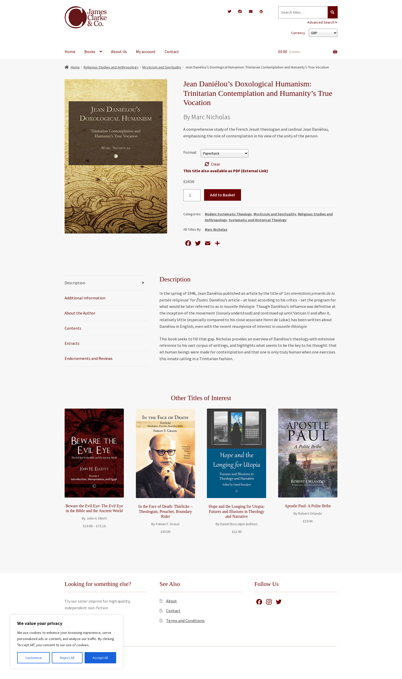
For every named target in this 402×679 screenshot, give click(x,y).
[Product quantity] (192, 195)
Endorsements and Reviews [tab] (89, 358)
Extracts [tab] (72, 343)
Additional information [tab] (85, 297)
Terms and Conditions (185, 620)
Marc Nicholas (216, 229)
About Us (119, 51)
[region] (66, 642)
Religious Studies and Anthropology (111, 67)
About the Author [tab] (80, 313)
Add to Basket (222, 194)
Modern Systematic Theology (228, 214)
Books (89, 51)
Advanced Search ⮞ (322, 22)
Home (70, 51)
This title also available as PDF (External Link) (225, 170)
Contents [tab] (73, 328)
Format (190, 152)
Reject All (67, 657)
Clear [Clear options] (215, 164)
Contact (172, 51)
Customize (33, 657)
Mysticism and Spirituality (161, 67)
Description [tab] (75, 282)
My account (146, 51)
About (171, 600)
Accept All (100, 657)
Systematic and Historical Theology (258, 220)
